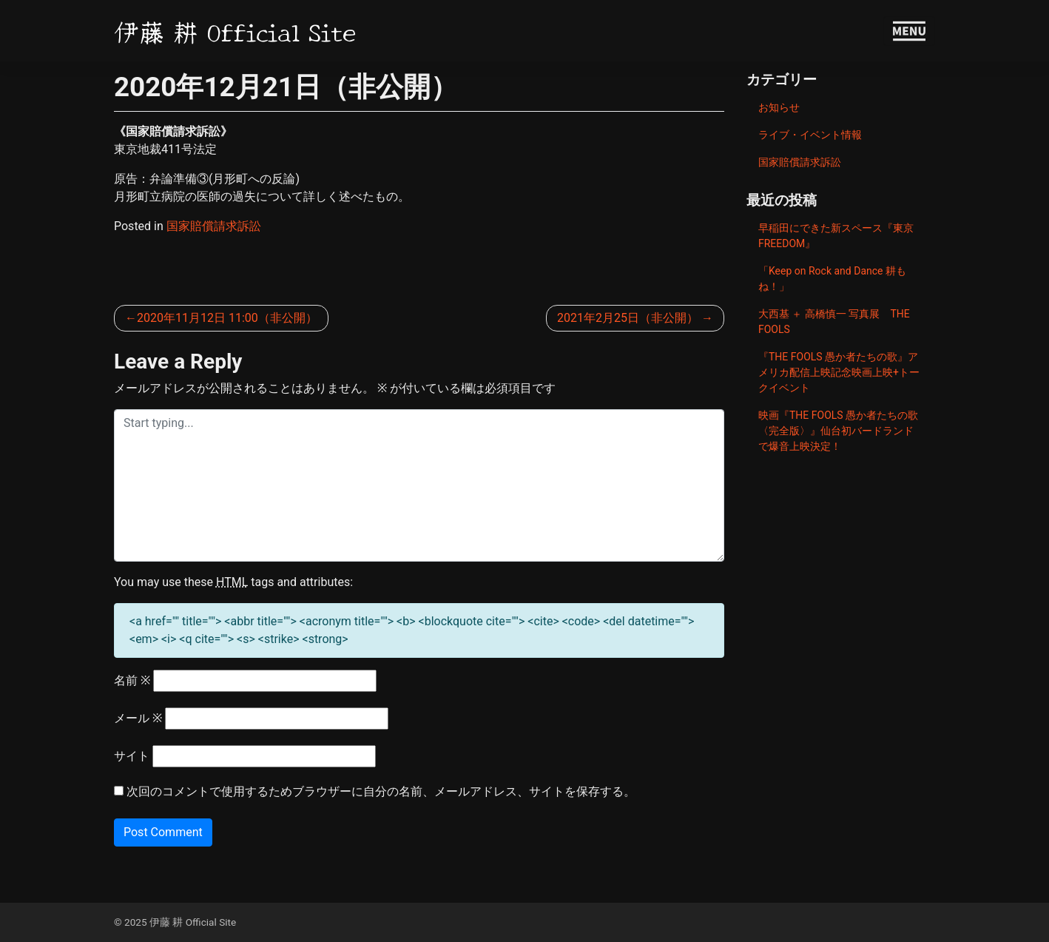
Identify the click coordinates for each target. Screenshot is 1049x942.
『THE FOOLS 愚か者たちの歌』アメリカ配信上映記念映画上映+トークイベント (839, 372)
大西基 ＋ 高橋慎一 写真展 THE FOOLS (834, 321)
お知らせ (779, 107)
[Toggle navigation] (909, 31)
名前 (132, 680)
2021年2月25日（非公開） (627, 318)
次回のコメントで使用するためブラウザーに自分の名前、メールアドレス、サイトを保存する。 (381, 791)
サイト (131, 756)
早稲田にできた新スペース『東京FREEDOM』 (836, 235)
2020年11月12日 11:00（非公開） (227, 318)
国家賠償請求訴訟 (213, 226)
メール (138, 718)
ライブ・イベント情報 (810, 135)
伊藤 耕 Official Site (235, 31)
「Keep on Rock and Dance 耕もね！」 (832, 278)
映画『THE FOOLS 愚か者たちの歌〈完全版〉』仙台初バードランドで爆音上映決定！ (838, 430)
